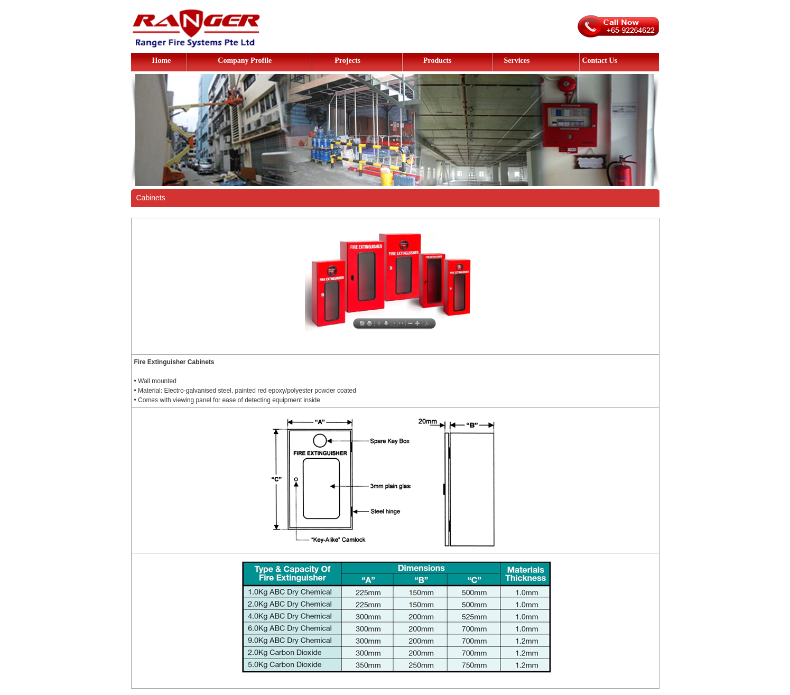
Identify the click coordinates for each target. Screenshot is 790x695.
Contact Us (599, 60)
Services (516, 60)
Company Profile (245, 60)
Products (437, 60)
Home (161, 60)
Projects (347, 60)
